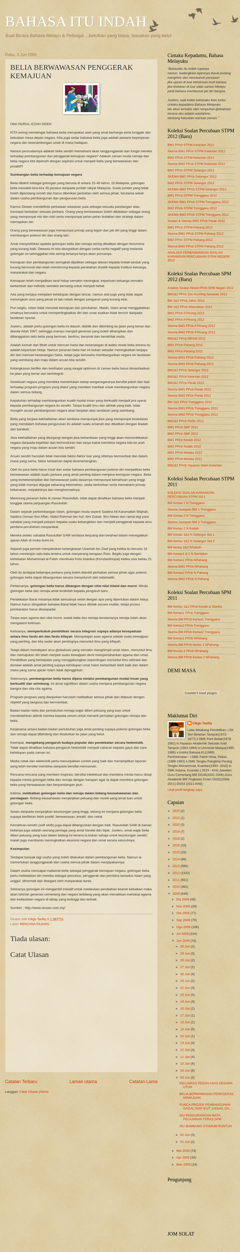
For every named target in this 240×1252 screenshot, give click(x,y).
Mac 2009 (183, 1164)
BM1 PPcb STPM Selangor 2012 (191, 170)
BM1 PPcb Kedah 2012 (184, 440)
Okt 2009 (183, 913)
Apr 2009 (183, 1157)
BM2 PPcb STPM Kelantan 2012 (191, 157)
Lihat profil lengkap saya (185, 790)
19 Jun (185, 1001)
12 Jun (185, 1050)
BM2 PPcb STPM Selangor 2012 (191, 183)
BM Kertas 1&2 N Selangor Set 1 (191, 534)
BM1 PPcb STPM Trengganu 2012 (192, 195)
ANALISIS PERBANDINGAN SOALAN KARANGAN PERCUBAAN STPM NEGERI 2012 (199, 256)
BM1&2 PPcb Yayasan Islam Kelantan (195, 465)
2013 (176, 866)
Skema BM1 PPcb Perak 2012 (189, 389)
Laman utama (83, 1081)
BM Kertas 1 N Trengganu (186, 503)
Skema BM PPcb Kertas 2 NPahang (193, 657)
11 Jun (185, 1057)
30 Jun (185, 946)
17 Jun (185, 1015)
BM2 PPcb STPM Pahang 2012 (190, 240)
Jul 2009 (182, 934)
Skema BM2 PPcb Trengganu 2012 (193, 414)
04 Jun (185, 1070)
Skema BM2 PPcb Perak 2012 (189, 395)
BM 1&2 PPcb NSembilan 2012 (190, 307)
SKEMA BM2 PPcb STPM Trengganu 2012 (198, 215)
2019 (176, 831)
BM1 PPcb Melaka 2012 (185, 452)
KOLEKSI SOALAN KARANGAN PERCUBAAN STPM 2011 (191, 494)
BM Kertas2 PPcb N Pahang (188, 573)
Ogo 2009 (183, 927)
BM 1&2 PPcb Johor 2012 (186, 300)
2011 (176, 880)
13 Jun (185, 1043)
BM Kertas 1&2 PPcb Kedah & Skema (195, 606)
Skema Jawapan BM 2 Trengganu (192, 522)
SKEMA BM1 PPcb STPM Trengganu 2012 (198, 202)
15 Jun (185, 1029)
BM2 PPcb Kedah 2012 (184, 446)
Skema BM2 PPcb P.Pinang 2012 (191, 332)
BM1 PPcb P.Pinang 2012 (186, 313)
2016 (176, 845)
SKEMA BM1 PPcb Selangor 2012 (192, 176)
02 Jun (185, 1135)
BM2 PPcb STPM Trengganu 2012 (192, 208)
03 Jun (185, 1077)
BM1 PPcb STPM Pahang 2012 (190, 227)
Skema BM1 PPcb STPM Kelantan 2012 (196, 151)
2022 (176, 818)
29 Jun (185, 953)
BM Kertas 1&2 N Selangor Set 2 (191, 541)
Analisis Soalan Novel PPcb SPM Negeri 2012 (201, 288)
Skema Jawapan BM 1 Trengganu (192, 509)
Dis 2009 (183, 899)
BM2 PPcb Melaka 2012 (185, 459)
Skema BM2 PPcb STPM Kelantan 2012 (196, 164)
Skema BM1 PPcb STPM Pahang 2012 (196, 233)
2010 (176, 886)
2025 (176, 811)
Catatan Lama (143, 1081)
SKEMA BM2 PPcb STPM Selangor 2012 (197, 189)
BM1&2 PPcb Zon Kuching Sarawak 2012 (197, 294)
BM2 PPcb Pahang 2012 (185, 351)
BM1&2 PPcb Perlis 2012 (186, 421)
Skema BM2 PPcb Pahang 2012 (191, 364)
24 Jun (185, 981)
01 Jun (185, 1142)
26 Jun (185, 974)
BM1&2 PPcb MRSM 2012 (187, 338)
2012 (176, 873)
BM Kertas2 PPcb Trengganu (188, 625)
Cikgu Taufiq (202, 723)
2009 (176, 893)
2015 (176, 852)
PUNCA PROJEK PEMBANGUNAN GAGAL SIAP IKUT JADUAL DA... (206, 1106)
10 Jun (185, 1063)
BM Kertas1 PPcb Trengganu (188, 613)
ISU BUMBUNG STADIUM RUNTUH (206, 1126)
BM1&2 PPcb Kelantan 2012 (188, 376)
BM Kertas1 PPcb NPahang (187, 560)
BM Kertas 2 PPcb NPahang (188, 651)
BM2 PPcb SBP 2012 (183, 434)
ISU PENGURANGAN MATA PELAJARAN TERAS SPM (201, 1117)
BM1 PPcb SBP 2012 (183, 427)
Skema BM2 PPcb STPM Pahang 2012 (196, 246)
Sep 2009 (183, 920)
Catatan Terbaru (21, 1081)
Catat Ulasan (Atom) (33, 1092)
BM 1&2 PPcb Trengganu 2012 (190, 402)
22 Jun (185, 988)
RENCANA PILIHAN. (35, 924)
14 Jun (185, 1036)
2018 (176, 838)
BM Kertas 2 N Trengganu (186, 515)
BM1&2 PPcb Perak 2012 (186, 383)
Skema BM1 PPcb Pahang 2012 (191, 357)
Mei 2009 (183, 1151)
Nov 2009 (183, 906)
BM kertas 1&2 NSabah (184, 547)
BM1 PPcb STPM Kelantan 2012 (191, 145)
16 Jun (185, 1022)
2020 (176, 824)
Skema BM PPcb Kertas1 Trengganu (194, 619)
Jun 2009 (183, 941)
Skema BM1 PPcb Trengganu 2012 (193, 408)
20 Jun (185, 995)
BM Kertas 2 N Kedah (183, 528)
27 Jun (185, 967)
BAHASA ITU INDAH (76, 21)
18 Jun (185, 1008)
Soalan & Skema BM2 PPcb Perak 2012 (196, 221)
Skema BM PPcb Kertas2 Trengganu (194, 632)
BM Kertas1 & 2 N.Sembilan (188, 554)
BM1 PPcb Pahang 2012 (185, 345)
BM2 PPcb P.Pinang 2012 (186, 319)
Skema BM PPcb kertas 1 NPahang (193, 645)
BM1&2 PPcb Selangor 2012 (188, 370)
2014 (176, 859)
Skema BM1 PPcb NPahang (188, 566)
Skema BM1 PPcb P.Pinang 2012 (191, 326)
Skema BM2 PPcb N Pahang (188, 579)
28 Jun (185, 960)
